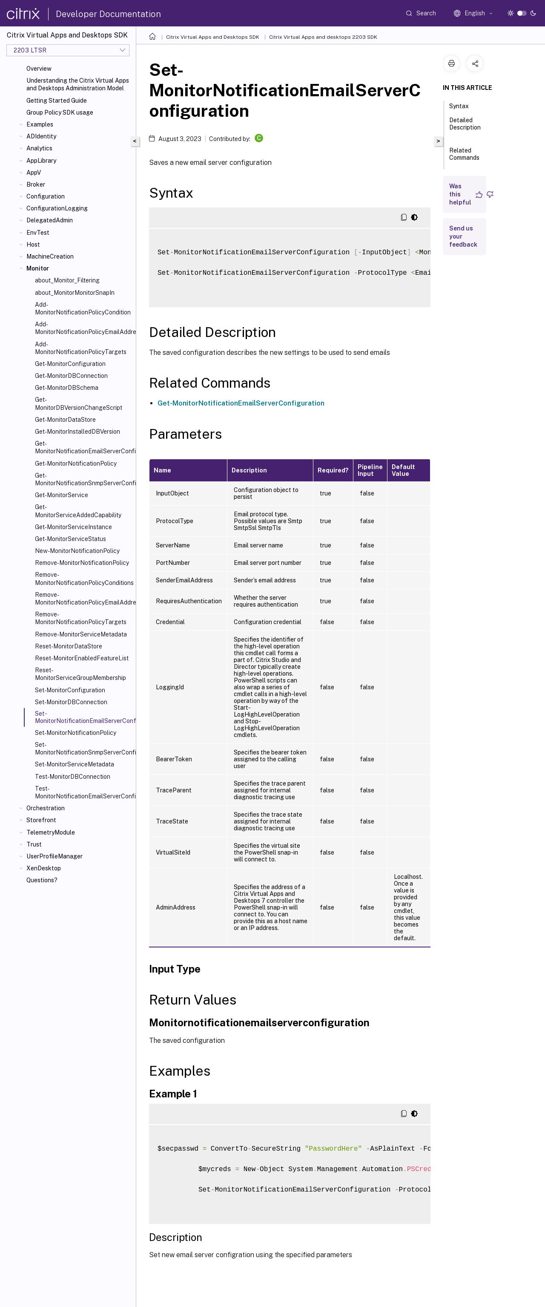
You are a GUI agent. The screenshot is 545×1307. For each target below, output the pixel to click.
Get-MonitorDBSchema (66, 387)
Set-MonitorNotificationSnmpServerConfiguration (83, 748)
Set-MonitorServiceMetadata (74, 764)
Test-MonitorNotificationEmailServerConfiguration (83, 792)
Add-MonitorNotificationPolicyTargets (80, 348)
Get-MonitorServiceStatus (70, 538)
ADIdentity (41, 136)
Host (33, 244)
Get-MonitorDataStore (65, 419)
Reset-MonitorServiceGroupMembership (80, 674)
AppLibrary (41, 160)
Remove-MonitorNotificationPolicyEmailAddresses (83, 598)
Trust (34, 844)
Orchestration (45, 808)
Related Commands (464, 158)
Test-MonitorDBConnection (72, 776)
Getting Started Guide (56, 100)
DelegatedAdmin (49, 220)
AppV (33, 172)
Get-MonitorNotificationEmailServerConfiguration (83, 447)
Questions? (41, 880)
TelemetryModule (50, 832)
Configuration (45, 196)
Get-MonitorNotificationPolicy (76, 463)
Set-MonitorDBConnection (71, 702)
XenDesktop (43, 868)
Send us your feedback (463, 236)
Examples (39, 124)
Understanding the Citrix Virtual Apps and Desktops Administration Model (77, 84)
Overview (39, 68)
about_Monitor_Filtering (67, 280)
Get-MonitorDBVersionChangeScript (78, 403)
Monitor (37, 268)
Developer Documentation (108, 14)
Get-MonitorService (61, 495)
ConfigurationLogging (57, 208)
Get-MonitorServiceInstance (73, 527)
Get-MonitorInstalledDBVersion (77, 431)
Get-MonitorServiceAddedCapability (78, 511)
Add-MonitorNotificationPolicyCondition (83, 308)
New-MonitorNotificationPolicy (77, 550)
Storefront (41, 820)
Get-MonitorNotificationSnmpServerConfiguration (83, 479)
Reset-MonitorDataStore (68, 646)
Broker (35, 184)
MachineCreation (50, 256)
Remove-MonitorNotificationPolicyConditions (83, 578)
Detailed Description (465, 127)
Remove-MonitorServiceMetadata (81, 634)
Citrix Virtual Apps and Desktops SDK (212, 37)
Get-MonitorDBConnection (71, 375)
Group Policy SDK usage (59, 112)
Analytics (39, 148)
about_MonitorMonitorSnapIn (75, 292)
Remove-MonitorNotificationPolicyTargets (80, 618)
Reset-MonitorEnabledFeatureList (82, 658)
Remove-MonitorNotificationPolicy (82, 562)
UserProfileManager (54, 856)
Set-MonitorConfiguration (70, 690)
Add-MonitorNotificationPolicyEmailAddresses (83, 328)
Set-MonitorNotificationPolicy (75, 732)
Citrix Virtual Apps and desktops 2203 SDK (323, 37)
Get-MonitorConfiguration (70, 363)
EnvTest (37, 232)
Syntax (463, 105)
